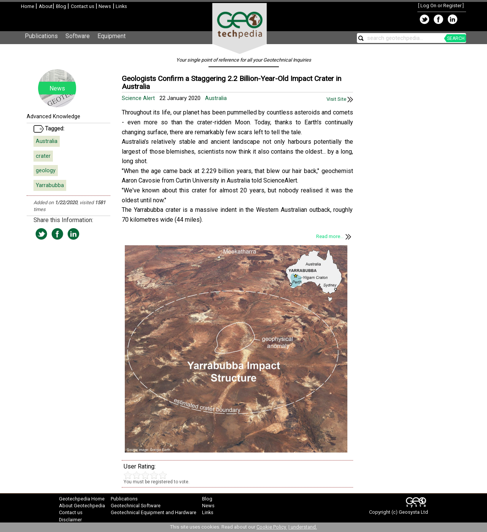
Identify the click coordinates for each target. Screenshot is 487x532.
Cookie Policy (271, 527)
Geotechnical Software (136, 505)
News (104, 6)
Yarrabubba (50, 185)
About (46, 6)
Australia (46, 141)
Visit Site (339, 99)
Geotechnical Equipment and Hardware (153, 512)
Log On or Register (441, 5)
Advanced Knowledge (53, 116)
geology (46, 170)
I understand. (302, 527)
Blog (61, 6)
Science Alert (139, 98)
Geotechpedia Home (82, 499)
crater (43, 156)
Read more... (334, 236)
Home (28, 6)
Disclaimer (70, 519)
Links (121, 6)
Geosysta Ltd (413, 512)
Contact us (83, 6)
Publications (41, 36)
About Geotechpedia (82, 505)
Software (77, 36)
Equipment (111, 36)
